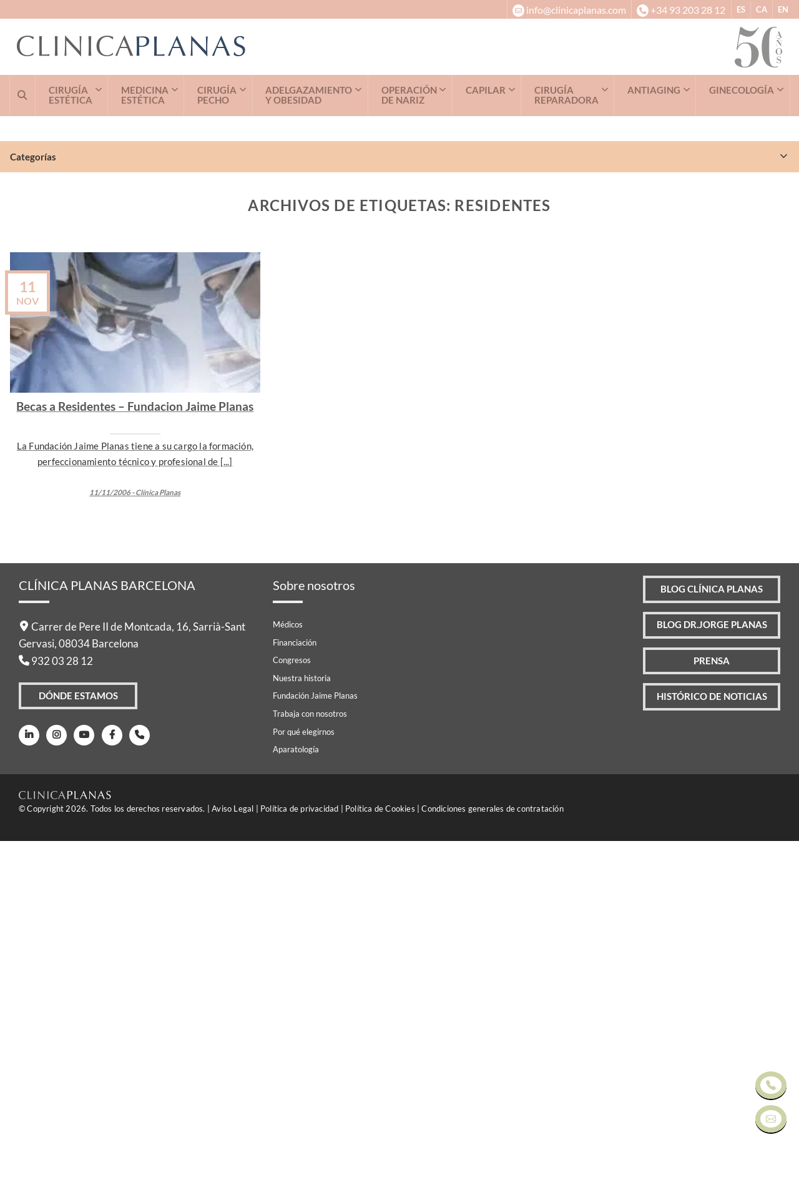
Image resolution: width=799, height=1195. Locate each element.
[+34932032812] (680, 9)
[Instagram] (53, 1092)
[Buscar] (23, 95)
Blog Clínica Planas (704, 945)
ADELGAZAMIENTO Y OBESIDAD (308, 95)
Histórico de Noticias (705, 1062)
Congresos (292, 1014)
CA (761, 9)
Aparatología (296, 1103)
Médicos (288, 978)
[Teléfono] (129, 1092)
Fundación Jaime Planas (315, 1050)
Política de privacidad (299, 1163)
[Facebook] (103, 1092)
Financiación (294, 996)
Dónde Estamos (78, 1052)
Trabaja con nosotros (310, 1068)
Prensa (704, 1023)
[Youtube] (78, 1092)
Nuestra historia (302, 1032)
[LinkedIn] (28, 1092)
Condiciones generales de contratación (492, 1163)
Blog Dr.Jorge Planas (704, 984)
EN (783, 9)
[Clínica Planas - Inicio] (376, 47)
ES (741, 9)
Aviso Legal (232, 1163)
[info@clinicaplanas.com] (569, 9)
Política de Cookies (380, 1163)
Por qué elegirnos (304, 1085)
